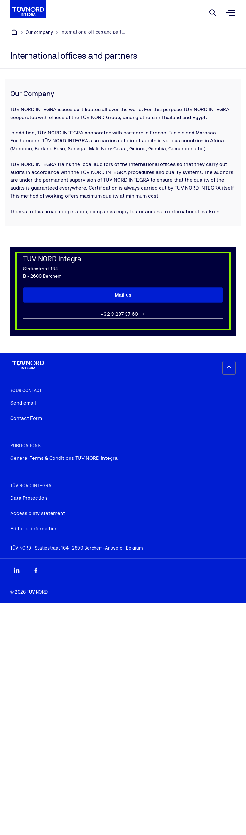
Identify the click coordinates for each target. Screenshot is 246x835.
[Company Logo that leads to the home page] (28, 9)
